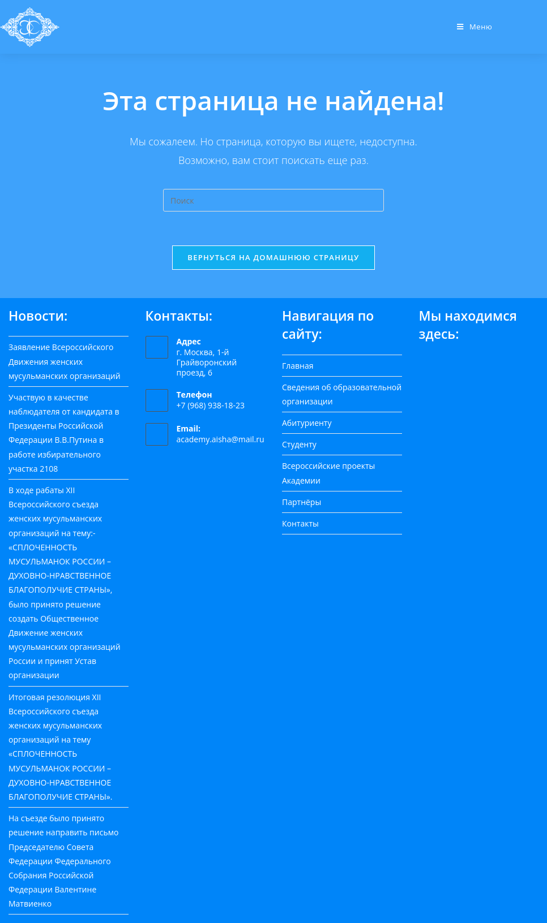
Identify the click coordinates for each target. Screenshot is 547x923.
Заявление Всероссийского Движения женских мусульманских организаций (64, 361)
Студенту (299, 444)
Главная (298, 365)
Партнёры (301, 502)
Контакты (300, 523)
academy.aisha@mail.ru (220, 439)
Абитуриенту (306, 422)
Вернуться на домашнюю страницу (273, 257)
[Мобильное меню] (474, 26)
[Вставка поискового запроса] (273, 200)
